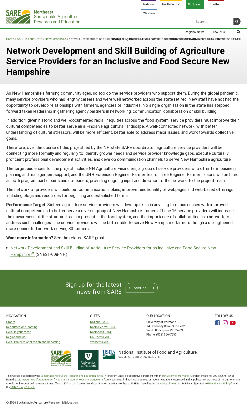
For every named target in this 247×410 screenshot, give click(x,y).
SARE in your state (18, 332)
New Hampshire (55, 39)
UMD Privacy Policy (21, 387)
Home (10, 39)
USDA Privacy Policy (218, 383)
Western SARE (100, 342)
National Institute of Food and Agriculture (79, 379)
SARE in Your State (224, 23)
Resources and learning (21, 327)
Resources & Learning (184, 23)
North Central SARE (103, 327)
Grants (117, 23)
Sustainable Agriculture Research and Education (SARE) (72, 375)
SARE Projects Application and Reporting (33, 342)
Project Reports (144, 23)
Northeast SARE (101, 332)
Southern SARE (100, 337)
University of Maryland (176, 375)
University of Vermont (168, 383)
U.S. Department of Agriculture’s (34, 379)
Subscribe (138, 287)
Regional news (16, 337)
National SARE (99, 322)
